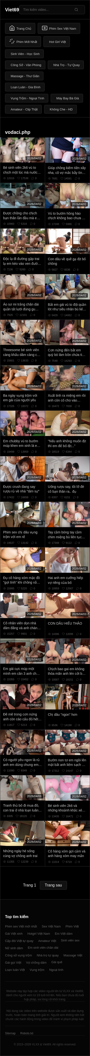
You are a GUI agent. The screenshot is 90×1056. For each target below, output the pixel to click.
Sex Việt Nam (51, 926)
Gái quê (56, 962)
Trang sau (53, 885)
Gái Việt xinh (14, 933)
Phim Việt (72, 926)
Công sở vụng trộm (18, 955)
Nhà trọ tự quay (48, 955)
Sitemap (10, 1033)
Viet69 (12, 9)
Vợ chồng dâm (36, 962)
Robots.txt (26, 1033)
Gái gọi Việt (13, 962)
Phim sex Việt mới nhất (21, 926)
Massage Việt (73, 955)
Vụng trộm (37, 970)
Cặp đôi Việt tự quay (19, 941)
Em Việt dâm (63, 933)
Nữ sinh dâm (14, 948)
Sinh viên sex (70, 940)
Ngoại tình (56, 970)
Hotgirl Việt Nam (38, 933)
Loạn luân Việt (15, 970)
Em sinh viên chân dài (43, 947)
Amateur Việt (47, 941)
